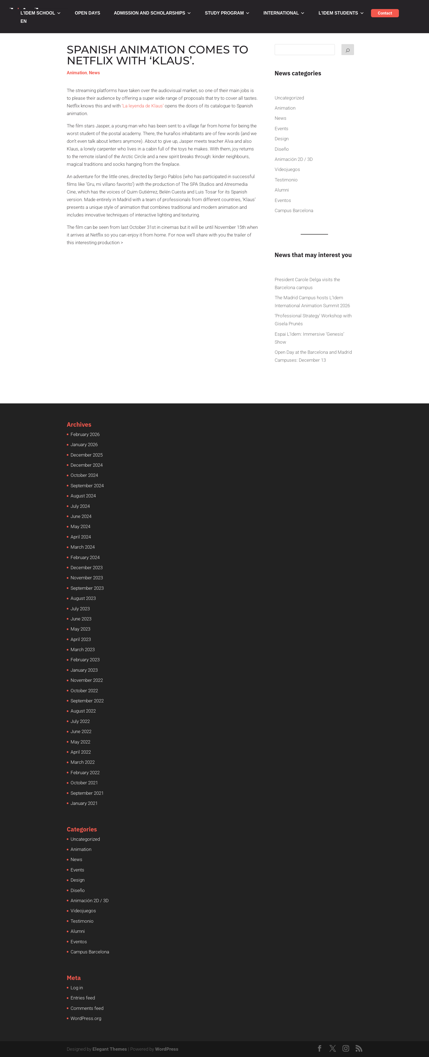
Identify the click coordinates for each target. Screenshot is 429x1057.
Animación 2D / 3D (294, 159)
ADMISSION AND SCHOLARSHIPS (152, 13)
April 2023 (81, 639)
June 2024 (81, 516)
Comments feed (87, 1008)
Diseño (282, 149)
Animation (77, 72)
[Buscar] (347, 49)
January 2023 (84, 670)
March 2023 (83, 649)
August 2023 (83, 598)
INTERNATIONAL (284, 13)
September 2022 (87, 700)
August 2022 (83, 711)
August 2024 (83, 495)
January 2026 (84, 444)
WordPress (166, 1049)
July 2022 (80, 721)
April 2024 (81, 537)
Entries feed (83, 998)
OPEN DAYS (87, 13)
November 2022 (87, 680)
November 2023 (87, 577)
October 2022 (84, 690)
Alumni (282, 190)
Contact (385, 13)
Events (281, 128)
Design (282, 138)
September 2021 (87, 793)
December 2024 (87, 465)
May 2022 (80, 742)
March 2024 (83, 547)
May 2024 (80, 526)
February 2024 (85, 557)
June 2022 (81, 731)
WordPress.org (86, 1018)
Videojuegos (287, 169)
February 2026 (85, 434)
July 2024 (80, 506)
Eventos (283, 200)
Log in (77, 987)
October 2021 (84, 782)
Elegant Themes (109, 1049)
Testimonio (286, 180)
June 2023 (81, 619)
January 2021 (84, 803)
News (94, 72)
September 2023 (87, 588)
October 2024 (84, 475)
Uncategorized (289, 98)
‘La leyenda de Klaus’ (143, 106)
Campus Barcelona (294, 210)
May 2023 (80, 629)
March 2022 (83, 762)
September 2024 (87, 485)
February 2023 (85, 659)
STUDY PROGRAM (227, 13)
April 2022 (81, 752)
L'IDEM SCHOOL (41, 13)
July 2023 (80, 608)
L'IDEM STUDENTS (341, 13)
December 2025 (87, 455)
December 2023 (87, 567)
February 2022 (85, 772)
